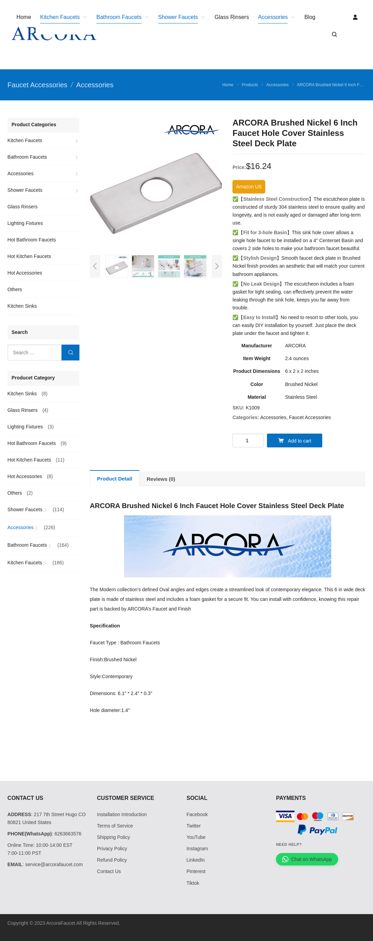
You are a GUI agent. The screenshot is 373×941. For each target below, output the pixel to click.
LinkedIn (195, 860)
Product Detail (114, 479)
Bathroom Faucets (27, 157)
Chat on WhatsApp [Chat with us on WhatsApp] (307, 859)
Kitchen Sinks (22, 306)
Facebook (197, 814)
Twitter (193, 826)
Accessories (273, 417)
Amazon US (249, 186)
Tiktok (192, 883)
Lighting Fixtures (25, 223)
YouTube (195, 837)
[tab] (115, 478)
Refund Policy (112, 860)
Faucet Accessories (310, 417)
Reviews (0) (161, 479)
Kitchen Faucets (25, 140)
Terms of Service (115, 826)
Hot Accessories (25, 273)
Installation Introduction (122, 814)
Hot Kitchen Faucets (29, 256)
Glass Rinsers (23, 206)
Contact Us (109, 871)
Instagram (197, 848)
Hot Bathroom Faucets (32, 239)
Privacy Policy (112, 848)
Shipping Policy (113, 837)
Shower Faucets (25, 190)
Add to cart (294, 441)
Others (15, 289)
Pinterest (195, 871)
